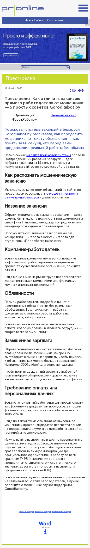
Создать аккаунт (56, 20)
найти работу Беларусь (61, 512)
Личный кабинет (35, 20)
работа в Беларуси (26, 512)
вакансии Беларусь (43, 512)
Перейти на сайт (63, 115)
